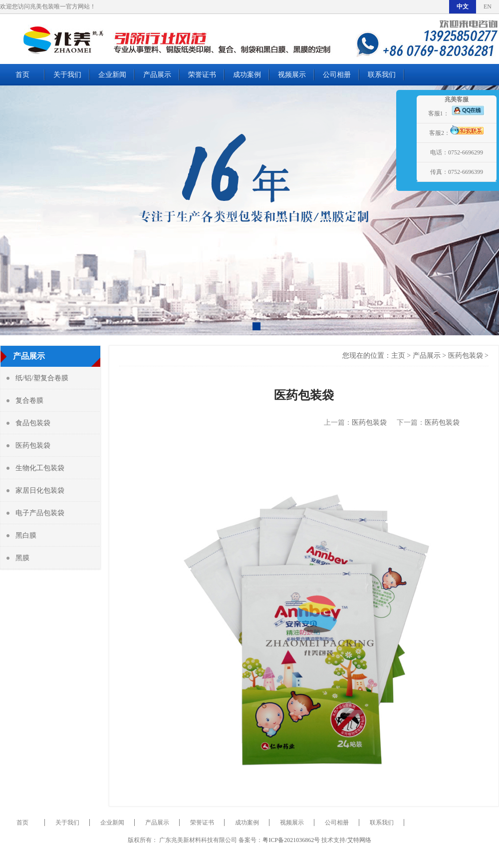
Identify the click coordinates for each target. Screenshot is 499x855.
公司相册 (337, 74)
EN (488, 6)
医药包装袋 (465, 355)
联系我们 (382, 74)
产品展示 (157, 74)
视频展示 (292, 74)
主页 (398, 355)
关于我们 (67, 74)
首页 (22, 74)
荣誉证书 (202, 74)
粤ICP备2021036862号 (291, 840)
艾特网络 (359, 840)
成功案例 (247, 74)
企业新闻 (112, 74)
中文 (463, 6)
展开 (405, 150)
